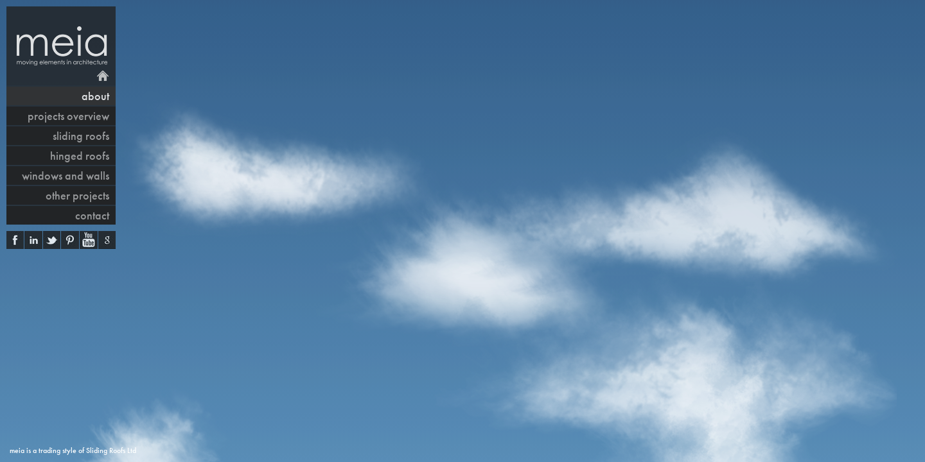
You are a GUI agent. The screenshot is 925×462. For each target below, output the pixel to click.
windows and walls (65, 175)
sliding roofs (81, 135)
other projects (77, 195)
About (95, 96)
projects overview (68, 115)
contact (92, 215)
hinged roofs (79, 155)
